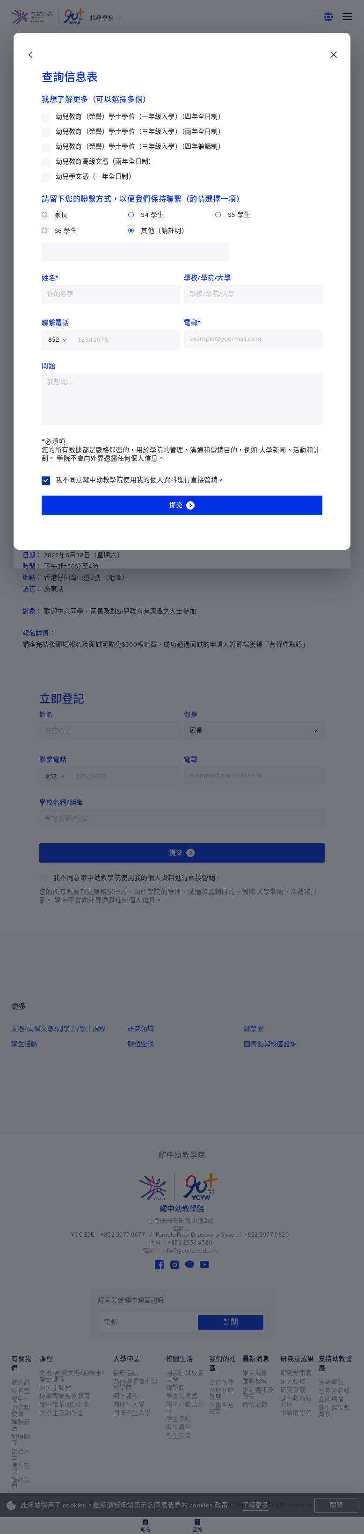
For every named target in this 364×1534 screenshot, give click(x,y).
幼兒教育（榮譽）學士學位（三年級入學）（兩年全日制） (140, 132)
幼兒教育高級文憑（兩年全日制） (105, 162)
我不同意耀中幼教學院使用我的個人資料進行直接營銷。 (140, 480)
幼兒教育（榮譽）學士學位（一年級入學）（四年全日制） (140, 117)
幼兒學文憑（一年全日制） (95, 176)
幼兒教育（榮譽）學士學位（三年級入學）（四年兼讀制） (140, 147)
